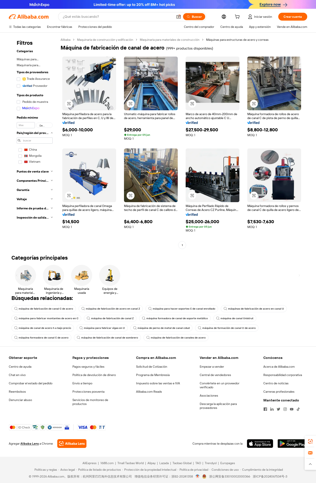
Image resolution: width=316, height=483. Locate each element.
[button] (178, 16)
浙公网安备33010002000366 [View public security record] (229, 476)
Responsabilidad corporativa (282, 375)
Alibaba (65, 39)
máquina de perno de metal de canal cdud (161, 328)
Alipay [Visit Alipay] (151, 463)
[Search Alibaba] (117, 16)
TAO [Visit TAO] (198, 463)
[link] (310, 441)
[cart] (238, 17)
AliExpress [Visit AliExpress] (90, 463)
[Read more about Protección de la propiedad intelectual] (149, 470)
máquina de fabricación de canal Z (110, 318)
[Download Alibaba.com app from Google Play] (292, 443)
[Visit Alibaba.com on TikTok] (298, 409)
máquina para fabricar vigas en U (102, 328)
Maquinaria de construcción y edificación (105, 39)
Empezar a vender (212, 366)
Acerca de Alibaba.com (279, 366)
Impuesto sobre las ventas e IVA (158, 383)
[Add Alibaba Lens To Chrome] (71, 443)
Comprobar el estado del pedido (30, 383)
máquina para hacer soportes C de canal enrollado (181, 308)
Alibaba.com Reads (149, 391)
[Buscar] (194, 16)
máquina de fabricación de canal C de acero (43, 308)
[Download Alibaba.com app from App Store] (260, 443)
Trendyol (211, 463)
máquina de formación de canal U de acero (227, 328)
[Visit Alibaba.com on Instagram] (285, 409)
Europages (227, 463)
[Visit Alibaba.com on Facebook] (265, 409)
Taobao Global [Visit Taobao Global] (182, 463)
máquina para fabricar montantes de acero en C (46, 318)
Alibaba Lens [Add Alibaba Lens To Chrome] (29, 443)
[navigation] (33, 143)
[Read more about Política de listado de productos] (98, 470)
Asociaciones (209, 395)
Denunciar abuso (20, 400)
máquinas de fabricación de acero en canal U (254, 308)
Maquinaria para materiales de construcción (169, 39)
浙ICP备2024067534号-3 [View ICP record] (270, 476)
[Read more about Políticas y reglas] (45, 470)
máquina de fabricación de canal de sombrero (107, 337)
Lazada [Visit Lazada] (164, 463)
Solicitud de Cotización (151, 366)
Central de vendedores (215, 375)
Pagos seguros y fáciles (88, 366)
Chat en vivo (17, 375)
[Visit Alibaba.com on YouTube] (292, 409)
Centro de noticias (276, 383)
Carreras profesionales (278, 391)
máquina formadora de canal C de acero (41, 337)
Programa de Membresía (153, 375)
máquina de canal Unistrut (234, 318)
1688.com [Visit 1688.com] (107, 463)
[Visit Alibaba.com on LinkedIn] (272, 409)
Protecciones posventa (88, 391)
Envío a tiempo (82, 383)
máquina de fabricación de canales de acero (176, 337)
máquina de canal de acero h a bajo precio (42, 328)
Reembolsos (17, 391)
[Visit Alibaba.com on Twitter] (278, 409)
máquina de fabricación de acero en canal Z (110, 308)
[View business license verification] (198, 476)
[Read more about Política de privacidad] (193, 470)
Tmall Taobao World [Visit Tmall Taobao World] (130, 463)
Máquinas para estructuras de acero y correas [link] (237, 39)
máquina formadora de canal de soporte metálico (175, 318)
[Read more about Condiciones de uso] (224, 470)
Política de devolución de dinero (94, 375)
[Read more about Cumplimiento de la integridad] (261, 470)
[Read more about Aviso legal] (66, 470)
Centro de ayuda (20, 366)
